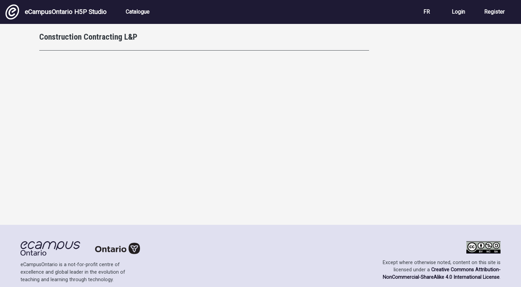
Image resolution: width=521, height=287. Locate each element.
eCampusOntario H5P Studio (56, 11)
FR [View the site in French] (426, 12)
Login (458, 12)
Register (494, 12)
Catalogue (138, 12)
